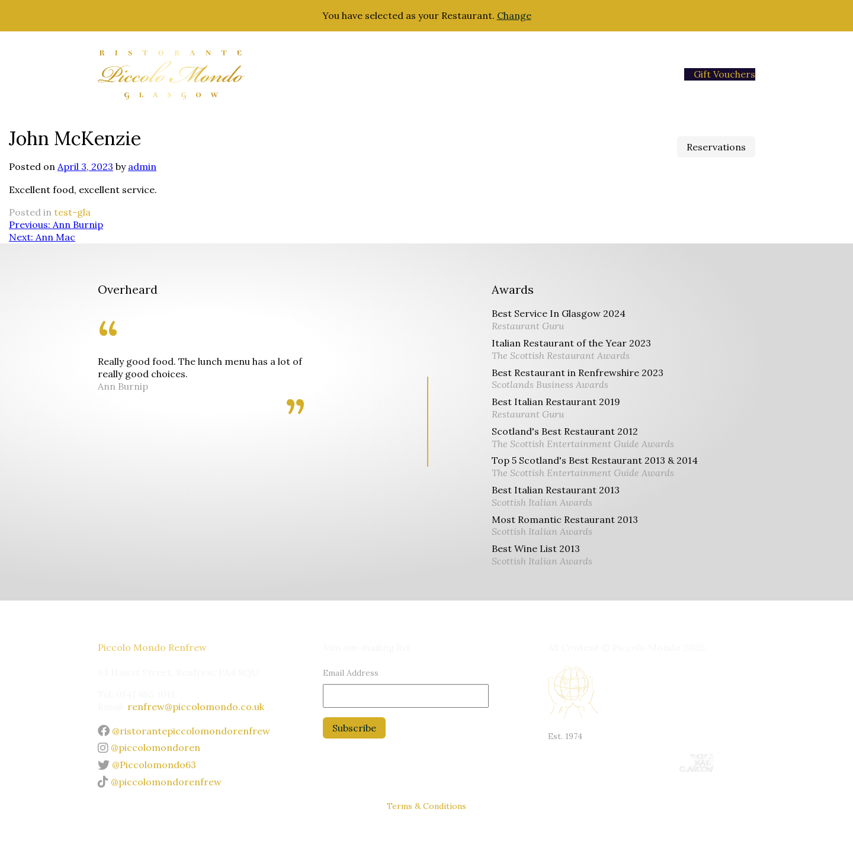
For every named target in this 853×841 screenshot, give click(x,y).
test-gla (72, 212)
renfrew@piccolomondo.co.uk (195, 706)
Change (514, 15)
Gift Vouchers (724, 74)
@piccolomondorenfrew (160, 782)
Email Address (351, 672)
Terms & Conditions (426, 806)
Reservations (716, 147)
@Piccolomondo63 (147, 765)
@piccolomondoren (149, 747)
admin (142, 166)
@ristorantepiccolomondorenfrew (184, 731)
